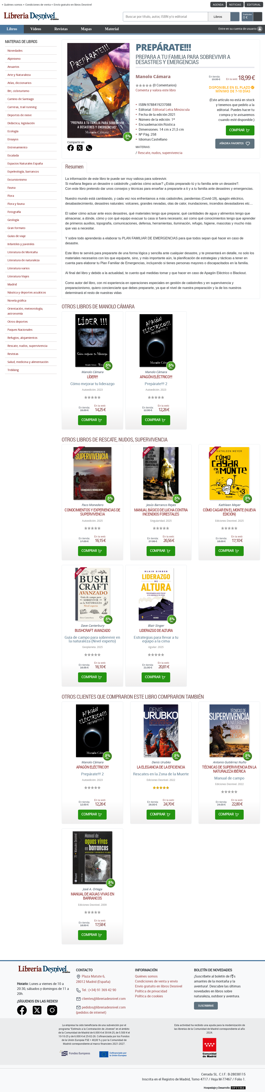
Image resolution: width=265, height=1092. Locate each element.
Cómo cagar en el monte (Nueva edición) (229, 512)
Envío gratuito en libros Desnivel (73, 4)
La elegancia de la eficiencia (161, 767)
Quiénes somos (13, 4)
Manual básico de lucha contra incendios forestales (161, 512)
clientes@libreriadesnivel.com (101, 998)
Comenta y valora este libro (156, 90)
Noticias (235, 4)
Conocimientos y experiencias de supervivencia (92, 512)
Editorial (254, 4)
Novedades (14, 51)
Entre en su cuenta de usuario (240, 29)
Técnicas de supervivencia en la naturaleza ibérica (229, 769)
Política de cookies (149, 996)
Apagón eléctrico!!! (156, 377)
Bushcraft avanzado (92, 630)
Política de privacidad (151, 991)
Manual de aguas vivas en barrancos (92, 896)
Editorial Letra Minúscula (171, 109)
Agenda (218, 4)
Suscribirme (206, 1005)
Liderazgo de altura (156, 630)
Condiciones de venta (38, 4)
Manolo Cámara (153, 76)
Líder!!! (92, 377)
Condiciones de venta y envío (156, 981)
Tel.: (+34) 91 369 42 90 (96, 990)
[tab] (74, 167)
